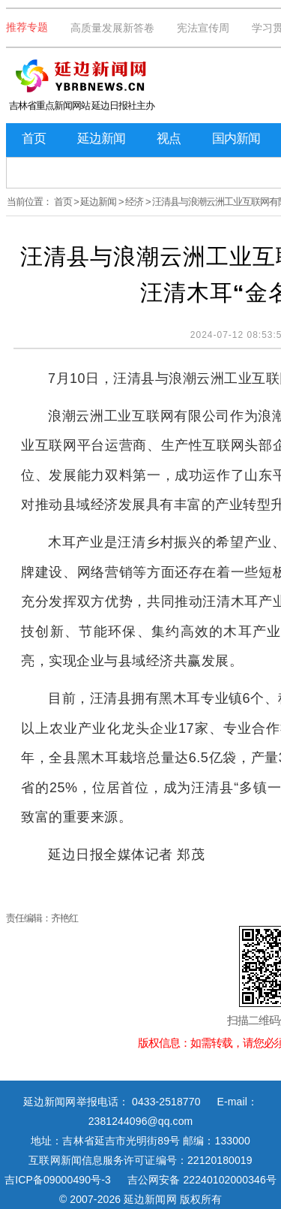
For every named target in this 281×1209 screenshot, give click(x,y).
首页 (34, 138)
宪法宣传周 (203, 28)
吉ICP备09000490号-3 (57, 1180)
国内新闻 (236, 138)
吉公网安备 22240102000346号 (202, 1180)
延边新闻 (101, 138)
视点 (169, 138)
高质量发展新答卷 (112, 28)
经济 (134, 201)
